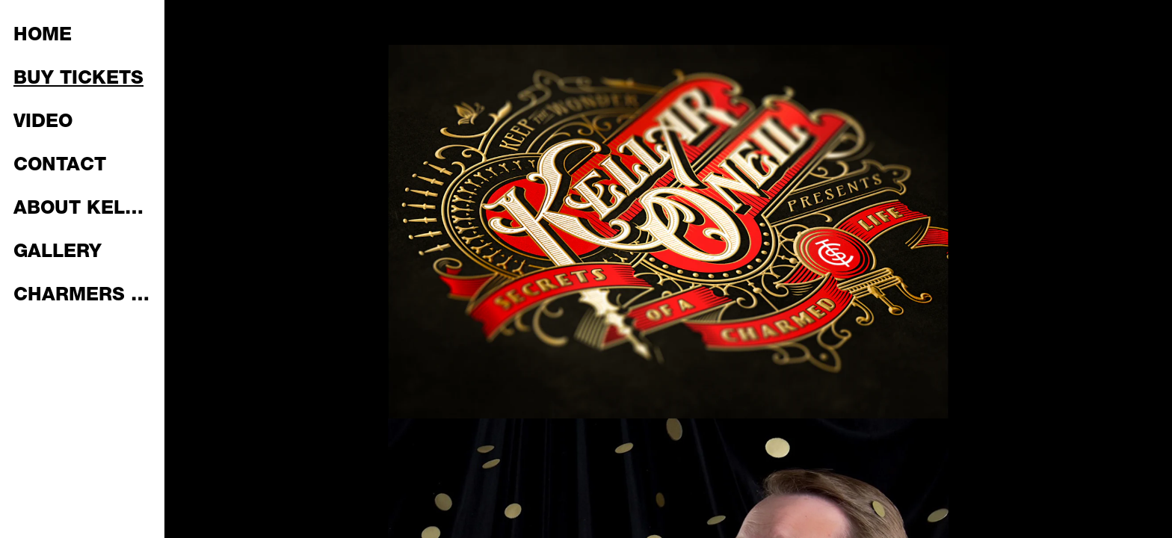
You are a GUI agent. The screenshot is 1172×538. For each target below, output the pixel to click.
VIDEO (43, 123)
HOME (42, 36)
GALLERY (57, 253)
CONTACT (59, 166)
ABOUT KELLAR (83, 209)
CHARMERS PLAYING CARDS (83, 296)
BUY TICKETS (78, 79)
